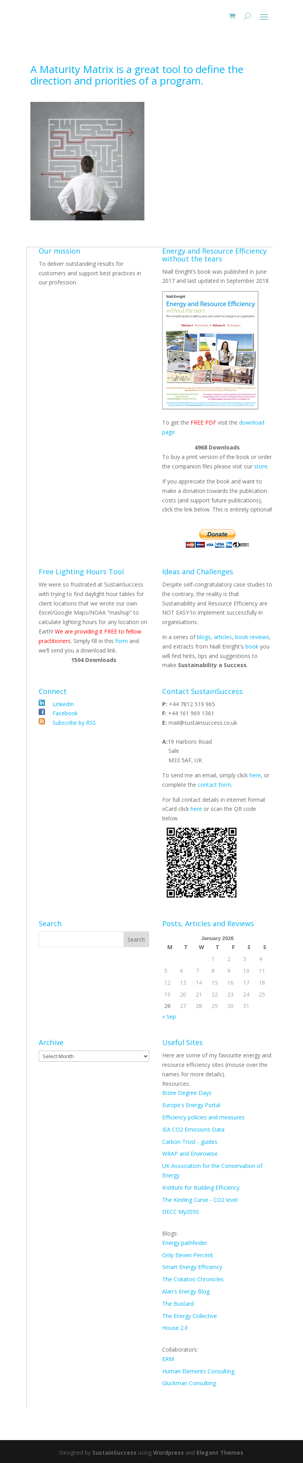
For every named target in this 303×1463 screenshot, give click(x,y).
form (121, 641)
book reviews (252, 637)
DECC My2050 (180, 1211)
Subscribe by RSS (73, 722)
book (251, 646)
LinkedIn (62, 704)
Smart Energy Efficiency (192, 1267)
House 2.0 (175, 1327)
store (260, 466)
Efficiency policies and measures (203, 1117)
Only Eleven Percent (187, 1255)
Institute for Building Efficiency (200, 1187)
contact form (214, 784)
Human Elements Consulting (198, 1371)
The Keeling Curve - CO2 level (200, 1199)
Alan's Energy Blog (185, 1291)
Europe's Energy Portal (191, 1105)
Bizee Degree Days (186, 1092)
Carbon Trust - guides (189, 1141)
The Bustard (178, 1303)
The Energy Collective (189, 1316)
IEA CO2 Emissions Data (193, 1129)
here (255, 775)
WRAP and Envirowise (190, 1153)
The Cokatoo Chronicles (193, 1279)
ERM (168, 1359)
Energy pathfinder (184, 1243)
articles (223, 637)
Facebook (64, 713)
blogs (204, 637)
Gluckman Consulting (189, 1383)
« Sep (169, 1016)
